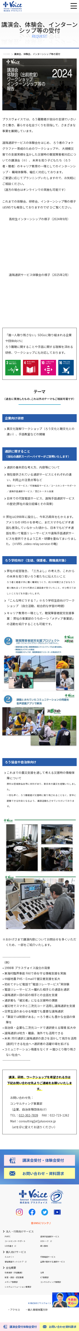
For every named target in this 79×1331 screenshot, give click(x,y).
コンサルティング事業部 (50, 1282)
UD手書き (9, 1246)
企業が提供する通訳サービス (52, 1261)
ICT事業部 (44, 1277)
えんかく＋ (9, 1257)
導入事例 (44, 1246)
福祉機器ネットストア (14, 1262)
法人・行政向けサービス (20, 1231)
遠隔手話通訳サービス (49, 1236)
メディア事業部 (11, 1282)
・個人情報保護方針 (36, 1309)
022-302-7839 (28, 1115)
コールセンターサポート (15, 1241)
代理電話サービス (47, 1257)
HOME (6, 54)
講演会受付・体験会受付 (43, 1160)
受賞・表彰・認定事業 (14, 1277)
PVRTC (7, 1236)
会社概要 (11, 1267)
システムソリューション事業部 (18, 1286)
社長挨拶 (14, 1272)
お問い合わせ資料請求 (62, 1327)
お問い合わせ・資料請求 (43, 1173)
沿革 (42, 1272)
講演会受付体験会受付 (23, 1327)
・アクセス (14, 1309)
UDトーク (44, 1241)
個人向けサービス (16, 1252)
